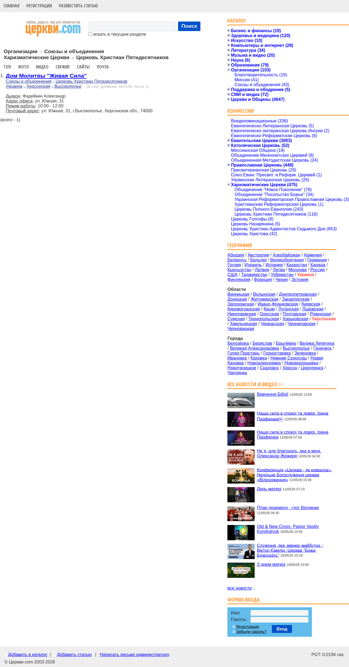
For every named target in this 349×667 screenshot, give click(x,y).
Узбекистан (282, 274)
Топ (7, 67)
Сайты (83, 67)
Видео (42, 67)
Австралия (258, 255)
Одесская (269, 314)
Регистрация (39, 6)
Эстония (299, 279)
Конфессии (240, 110)
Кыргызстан (239, 269)
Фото (23, 67)
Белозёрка (238, 343)
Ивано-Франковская (278, 304)
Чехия (281, 279)
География (239, 245)
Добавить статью (74, 654)
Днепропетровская (298, 294)
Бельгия (258, 260)
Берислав (262, 343)
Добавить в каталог (27, 654)
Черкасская (272, 323)
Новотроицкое (241, 368)
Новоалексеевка (264, 363)
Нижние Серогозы (288, 358)
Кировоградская (243, 309)
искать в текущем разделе (117, 34)
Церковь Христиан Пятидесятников (91, 81)
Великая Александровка (254, 348)
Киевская (311, 304)
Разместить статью (78, 6)
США (232, 274)
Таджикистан (254, 274)
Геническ (322, 348)
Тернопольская (263, 318)
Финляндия (238, 279)
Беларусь (236, 260)
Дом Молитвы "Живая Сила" (46, 76)
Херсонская (38, 86)
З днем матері (271, 564)
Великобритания (287, 260)
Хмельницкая (243, 323)
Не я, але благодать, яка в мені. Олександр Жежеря (289, 453)
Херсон (289, 368)
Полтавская (294, 314)
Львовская (312, 309)
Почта (103, 67)
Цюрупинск (312, 368)
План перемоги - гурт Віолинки (288, 507)
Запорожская (240, 304)
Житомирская (264, 299)
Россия (317, 269)
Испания (274, 264)
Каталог (236, 20)
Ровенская (320, 314)
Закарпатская (295, 299)
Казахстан (297, 264)
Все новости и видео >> (255, 384)
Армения (313, 255)
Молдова (297, 269)
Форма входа (243, 599)
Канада (318, 264)
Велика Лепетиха (317, 343)
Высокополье (67, 86)
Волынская (264, 294)
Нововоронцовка (301, 363)
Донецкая (237, 299)
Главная (11, 6)
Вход (281, 629)
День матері (269, 489)
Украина (14, 86)
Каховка (259, 358)
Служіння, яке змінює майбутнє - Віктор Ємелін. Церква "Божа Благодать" (290, 550)
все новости (239, 588)
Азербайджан (286, 255)
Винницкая (238, 294)
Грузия (234, 264)
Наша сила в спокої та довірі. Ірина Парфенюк (292, 434)
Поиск (189, 26)
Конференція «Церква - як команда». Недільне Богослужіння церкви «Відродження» (294, 474)
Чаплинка (237, 372)
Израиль (253, 264)
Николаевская (241, 314)
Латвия (262, 269)
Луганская (288, 309)
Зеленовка (305, 353)
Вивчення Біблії (272, 394)
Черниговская (301, 323)
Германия (317, 260)
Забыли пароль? (251, 631)
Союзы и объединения (29, 81)
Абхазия (235, 255)
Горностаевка (277, 353)
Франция (263, 279)
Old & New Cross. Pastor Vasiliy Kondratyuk (288, 529)
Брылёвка (286, 343)
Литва (279, 269)
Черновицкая (240, 328)
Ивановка (237, 358)
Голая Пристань (243, 353)
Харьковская (295, 318)
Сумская (236, 318)
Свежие (63, 67)
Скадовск (269, 368)
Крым (269, 309)
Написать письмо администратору (134, 654)
